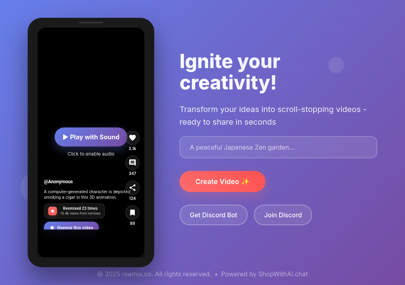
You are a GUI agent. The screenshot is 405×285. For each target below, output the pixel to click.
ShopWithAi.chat (283, 274)
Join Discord (283, 215)
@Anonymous (58, 181)
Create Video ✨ (222, 181)
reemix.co (136, 274)
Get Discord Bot (213, 215)
